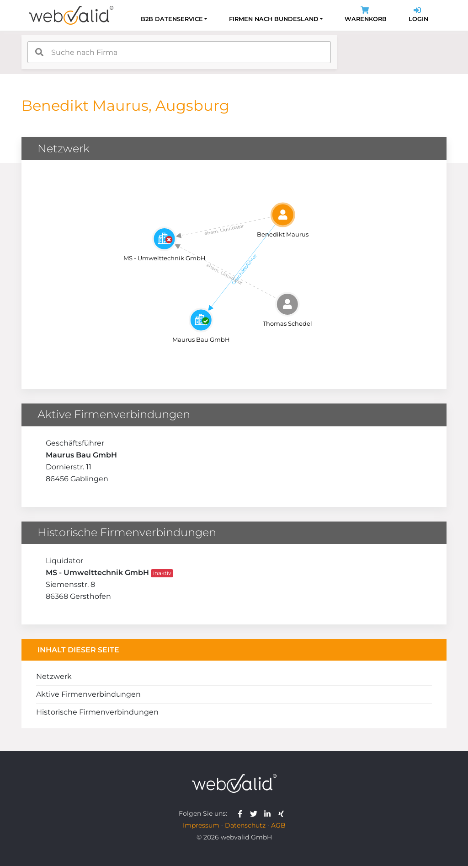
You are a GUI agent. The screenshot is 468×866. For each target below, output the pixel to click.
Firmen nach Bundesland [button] (274, 19)
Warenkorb (366, 15)
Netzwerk (54, 676)
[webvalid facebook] (242, 813)
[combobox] (179, 52)
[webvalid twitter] (255, 813)
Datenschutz (245, 825)
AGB (278, 825)
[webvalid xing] (282, 813)
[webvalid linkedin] (269, 813)
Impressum (201, 825)
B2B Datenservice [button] (172, 19)
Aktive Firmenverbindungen (88, 694)
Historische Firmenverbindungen (97, 712)
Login (418, 15)
